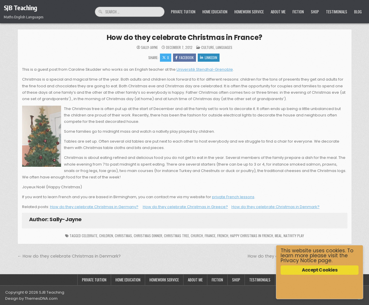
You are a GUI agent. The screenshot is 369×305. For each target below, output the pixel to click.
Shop (315, 12)
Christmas (123, 235)
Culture (207, 47)
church (197, 235)
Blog (358, 12)
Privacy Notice (299, 260)
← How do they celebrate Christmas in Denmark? (69, 256)
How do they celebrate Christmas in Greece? (185, 207)
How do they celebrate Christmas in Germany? (94, 207)
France (210, 235)
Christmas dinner (148, 235)
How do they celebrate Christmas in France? (185, 37)
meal (278, 235)
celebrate (89, 235)
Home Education (214, 12)
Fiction (298, 12)
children (106, 235)
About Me (278, 12)
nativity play (294, 235)
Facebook (184, 57)
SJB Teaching (20, 7)
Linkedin (208, 57)
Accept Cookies (319, 270)
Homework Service (249, 12)
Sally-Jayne (149, 47)
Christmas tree (176, 235)
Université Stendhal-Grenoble (205, 69)
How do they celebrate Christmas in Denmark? (275, 207)
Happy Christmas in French (251, 235)
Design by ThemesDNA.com (31, 298)
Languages (224, 47)
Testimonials (336, 12)
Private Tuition (183, 12)
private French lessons (233, 197)
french (222, 235)
